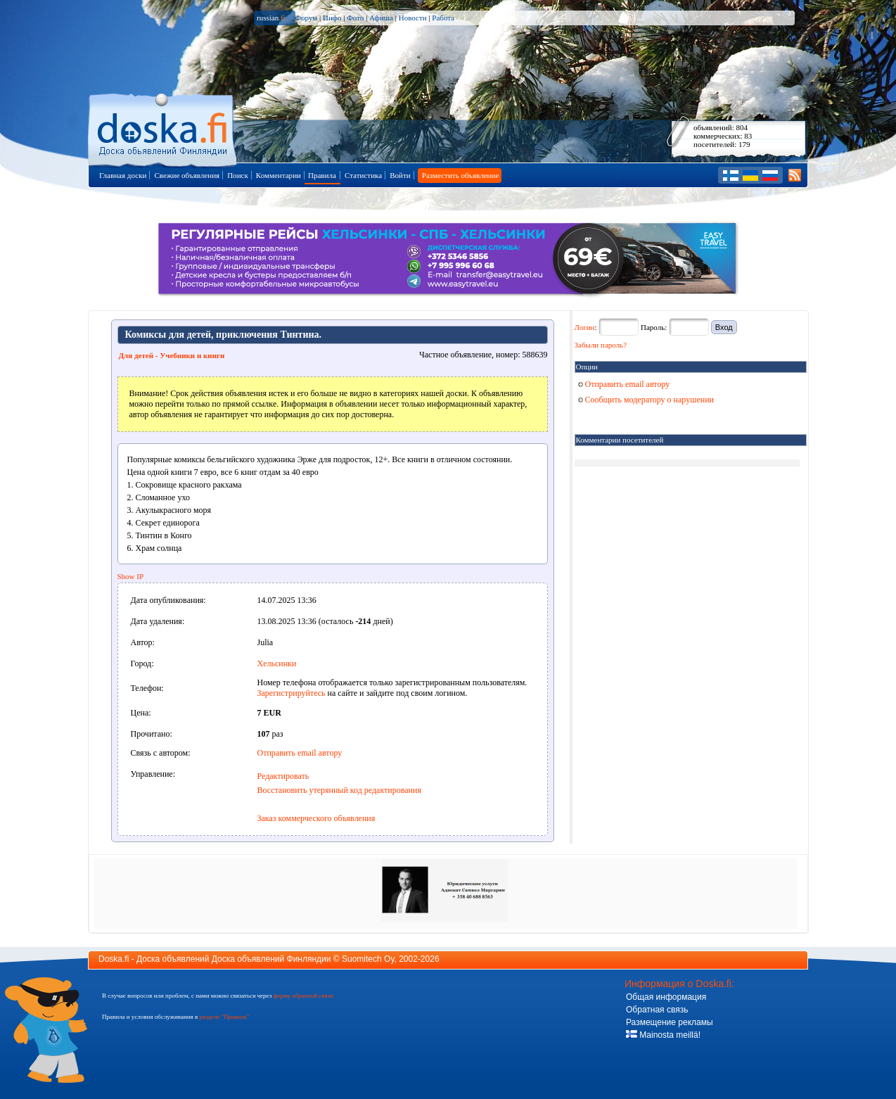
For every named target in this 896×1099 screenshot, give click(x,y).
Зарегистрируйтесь (291, 693)
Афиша (381, 17)
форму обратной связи (303, 995)
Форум (306, 17)
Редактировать (283, 776)
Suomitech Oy (368, 959)
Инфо (332, 17)
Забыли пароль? (601, 345)
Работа (443, 17)
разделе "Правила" (224, 1016)
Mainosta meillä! (663, 1035)
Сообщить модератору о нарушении (646, 400)
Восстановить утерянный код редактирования (339, 790)
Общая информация (666, 997)
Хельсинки (277, 663)
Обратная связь (657, 1010)
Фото (355, 17)
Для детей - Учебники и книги (172, 355)
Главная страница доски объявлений (163, 128)
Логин (585, 327)
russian (271, 17)
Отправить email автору (300, 753)
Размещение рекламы (669, 1022)
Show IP (130, 576)
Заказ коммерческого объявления (316, 818)
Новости (413, 17)
